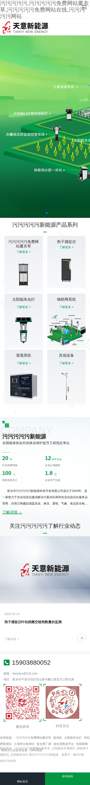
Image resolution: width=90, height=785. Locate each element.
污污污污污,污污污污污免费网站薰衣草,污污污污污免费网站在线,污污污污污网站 (44, 9)
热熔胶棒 (82, 744)
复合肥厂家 (44, 744)
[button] (43, 213)
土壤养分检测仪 (24, 744)
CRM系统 (36, 750)
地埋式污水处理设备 (14, 750)
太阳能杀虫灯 (73, 737)
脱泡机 (57, 737)
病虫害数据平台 (63, 744)
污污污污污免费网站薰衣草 (33, 737)
